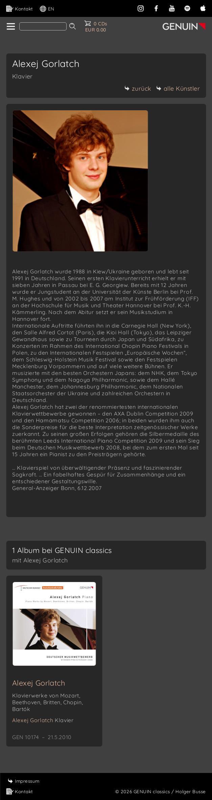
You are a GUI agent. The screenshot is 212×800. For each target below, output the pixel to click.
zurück (137, 88)
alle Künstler (178, 88)
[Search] (43, 26)
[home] (10, 27)
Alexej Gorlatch (38, 683)
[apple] (202, 7)
